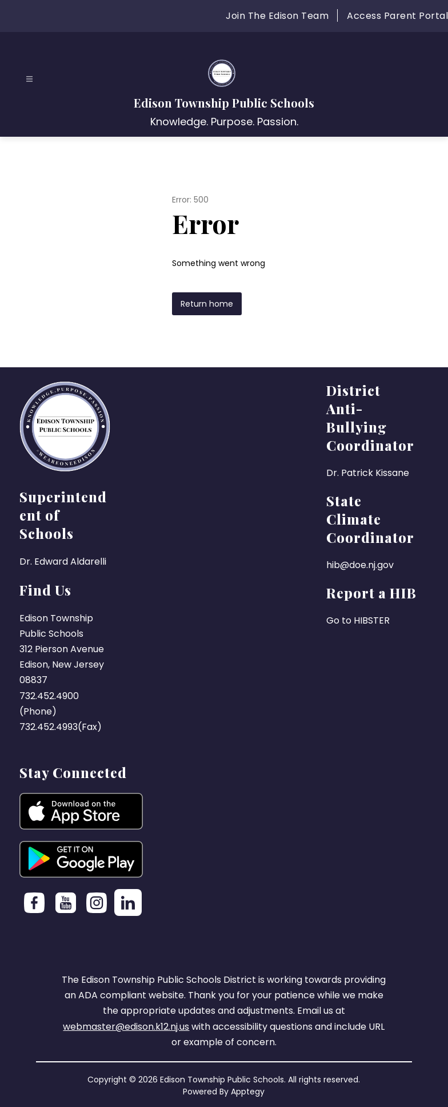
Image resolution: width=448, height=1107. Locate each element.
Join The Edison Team (277, 15)
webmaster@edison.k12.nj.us (126, 1026)
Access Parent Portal (397, 15)
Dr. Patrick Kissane (367, 472)
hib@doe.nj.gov (360, 565)
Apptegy (248, 1091)
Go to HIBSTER (358, 620)
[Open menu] (29, 79)
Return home (207, 304)
